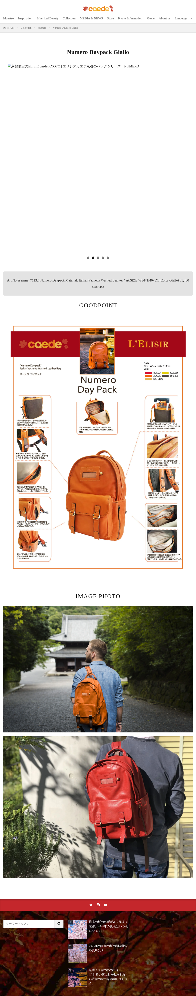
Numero (42, 27)
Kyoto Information (130, 18)
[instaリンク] (98, 905)
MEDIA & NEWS (91, 18)
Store (110, 18)
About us (164, 18)
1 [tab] (88, 258)
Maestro (8, 18)
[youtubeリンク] (105, 905)
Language (181, 18)
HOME (10, 27)
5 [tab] (108, 258)
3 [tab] (98, 258)
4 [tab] (103, 258)
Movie (151, 18)
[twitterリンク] (90, 905)
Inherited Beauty (47, 18)
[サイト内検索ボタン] (59, 924)
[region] (98, 164)
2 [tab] (93, 258)
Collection (69, 18)
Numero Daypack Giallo (65, 27)
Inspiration (25, 18)
